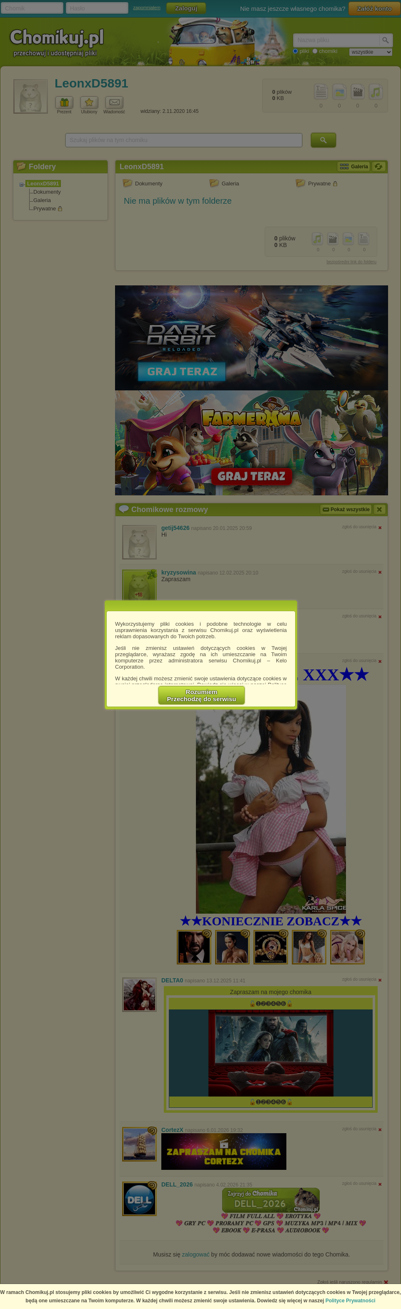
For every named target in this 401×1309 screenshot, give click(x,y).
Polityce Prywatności (351, 1301)
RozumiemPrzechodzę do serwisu (201, 695)
